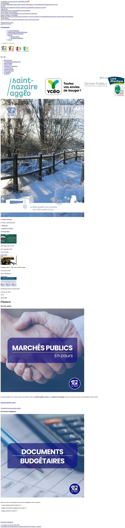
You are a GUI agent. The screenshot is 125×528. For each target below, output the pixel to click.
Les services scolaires (32, 16)
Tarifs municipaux (9, 70)
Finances (50, 4)
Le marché (43, 7)
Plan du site (8, 1)
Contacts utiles (35, 19)
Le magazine (7, 72)
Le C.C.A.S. (4, 19)
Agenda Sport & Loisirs (7, 22)
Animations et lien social (24, 19)
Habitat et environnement (23, 10)
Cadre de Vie (4, 9)
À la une (55, 4)
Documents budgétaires (17, 38)
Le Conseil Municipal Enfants (40, 4)
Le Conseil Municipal (6, 4)
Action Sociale (5, 18)
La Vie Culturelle (13, 13)
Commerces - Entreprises (11, 66)
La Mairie (22, 7)
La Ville (3, 6)
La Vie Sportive (5, 13)
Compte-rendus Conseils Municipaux (22, 4)
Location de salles (9, 69)
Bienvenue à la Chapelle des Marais (10, 7)
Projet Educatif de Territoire (54, 16)
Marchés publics (15, 36)
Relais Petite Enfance (67, 16)
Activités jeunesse (22, 16)
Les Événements (32, 13)
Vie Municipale (5, 3)
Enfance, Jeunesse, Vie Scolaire (9, 15)
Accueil (3, 1)
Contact (14, 1)
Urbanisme (4, 10)
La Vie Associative (23, 13)
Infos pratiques (36, 7)
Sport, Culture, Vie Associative (9, 12)
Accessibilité (19, 1)
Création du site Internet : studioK (32, 526)
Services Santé (8, 64)
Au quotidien (28, 7)
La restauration (42, 16)
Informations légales (17, 526)
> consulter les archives (7, 228)
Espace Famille (8, 63)
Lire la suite (4, 255)
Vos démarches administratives (12, 61)
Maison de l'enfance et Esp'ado (9, 16)
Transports (7, 73)
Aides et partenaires (12, 19)
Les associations (8, 67)
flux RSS (26, 1)
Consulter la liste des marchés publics (11, 408)
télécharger (5, 225)
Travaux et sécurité (12, 10)
